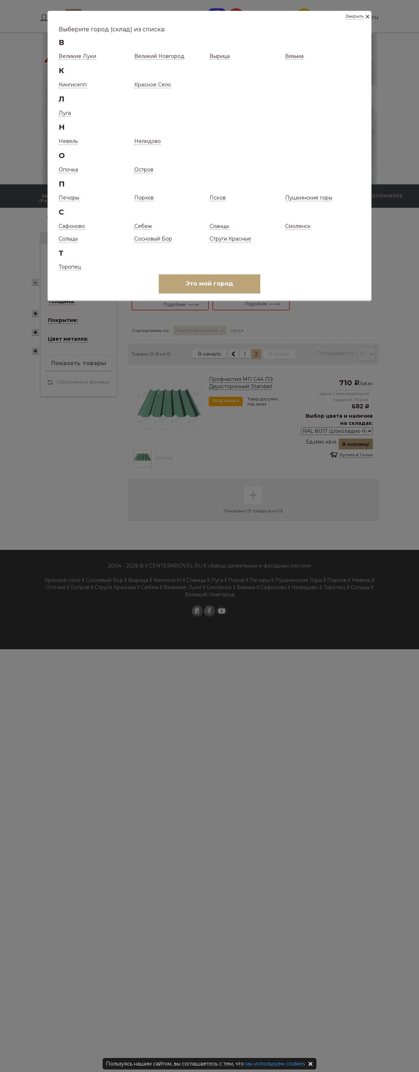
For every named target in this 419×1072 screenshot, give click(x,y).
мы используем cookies (275, 1063)
